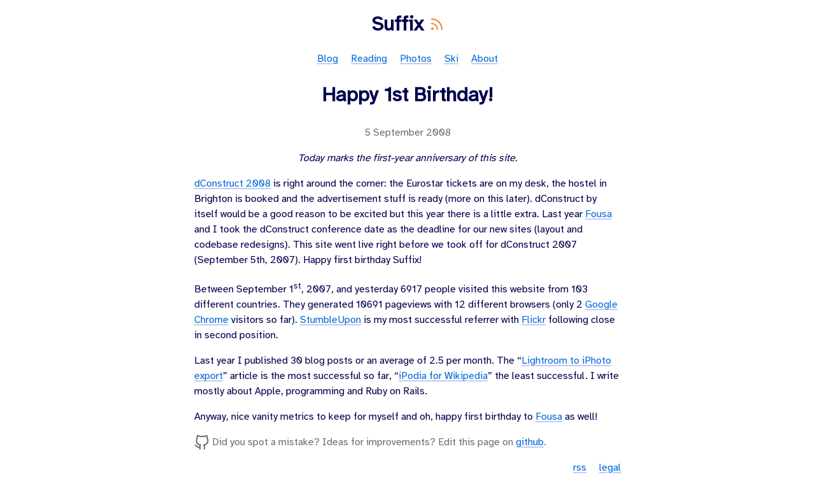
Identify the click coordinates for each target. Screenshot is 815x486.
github (530, 442)
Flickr (533, 320)
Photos (416, 59)
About (484, 59)
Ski (451, 59)
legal (610, 467)
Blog (327, 59)
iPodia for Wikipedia (443, 376)
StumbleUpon (330, 320)
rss (579, 467)
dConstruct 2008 (232, 183)
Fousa (598, 214)
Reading (369, 59)
